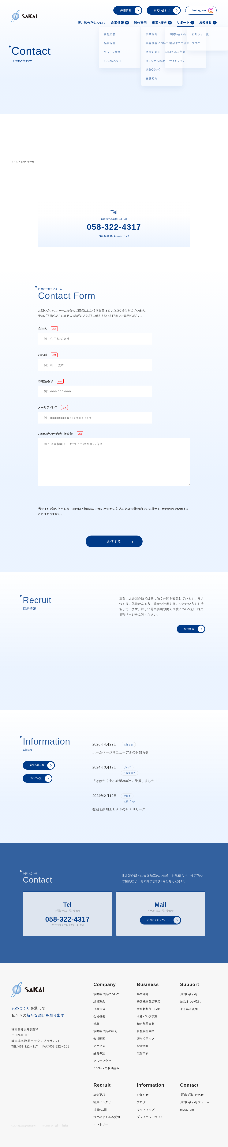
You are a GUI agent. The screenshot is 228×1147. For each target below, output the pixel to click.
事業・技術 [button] (162, 22)
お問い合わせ (167, 10)
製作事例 (140, 22)
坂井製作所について (90, 22)
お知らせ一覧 (43, 765)
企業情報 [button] (119, 22)
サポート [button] (185, 22)
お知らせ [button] (208, 22)
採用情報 (130, 10)
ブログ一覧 (41, 778)
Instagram (202, 10)
